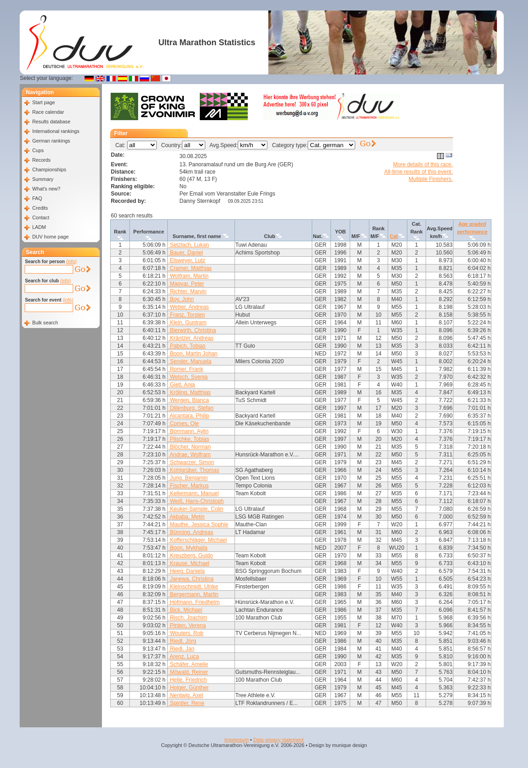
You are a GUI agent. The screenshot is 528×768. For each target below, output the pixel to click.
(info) (71, 261)
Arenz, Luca (183, 656)
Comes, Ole (183, 423)
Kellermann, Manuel (193, 493)
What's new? (46, 188)
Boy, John (181, 299)
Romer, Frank (185, 369)
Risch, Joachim (187, 617)
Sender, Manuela (189, 361)
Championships (49, 169)
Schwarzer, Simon (191, 462)
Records (41, 160)
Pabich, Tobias (186, 346)
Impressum (236, 739)
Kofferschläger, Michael (197, 540)
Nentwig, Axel (185, 695)
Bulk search (45, 322)
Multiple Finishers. (431, 179)
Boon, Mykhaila (187, 548)
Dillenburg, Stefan (190, 408)
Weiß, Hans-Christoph (196, 501)
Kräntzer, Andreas (190, 338)
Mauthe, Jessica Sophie (198, 524)
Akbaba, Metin (186, 517)
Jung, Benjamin (188, 478)
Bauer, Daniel (185, 252)
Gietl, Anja (181, 384)
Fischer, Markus (188, 485)
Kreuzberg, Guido (190, 555)
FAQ (37, 198)
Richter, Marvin (187, 291)
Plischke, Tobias (188, 439)
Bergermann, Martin (193, 594)
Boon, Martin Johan (192, 353)
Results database (51, 121)
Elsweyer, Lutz (186, 260)
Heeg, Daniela (186, 571)
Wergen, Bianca (188, 400)
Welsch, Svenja (188, 377)
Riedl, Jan (181, 649)
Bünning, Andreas (190, 532)
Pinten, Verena (187, 625)
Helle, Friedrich (187, 680)
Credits (40, 208)
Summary (42, 179)
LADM (39, 227)
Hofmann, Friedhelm (193, 602)
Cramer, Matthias (190, 268)
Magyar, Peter (186, 284)
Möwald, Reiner (188, 672)
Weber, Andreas (188, 307)
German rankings (51, 140)
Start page (43, 102)
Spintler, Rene (186, 703)
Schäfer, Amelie (188, 664)
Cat (394, 236)
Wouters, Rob (185, 633)
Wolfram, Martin (188, 276)
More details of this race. (423, 164)
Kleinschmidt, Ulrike (193, 586)
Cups (37, 150)
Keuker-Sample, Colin (195, 509)
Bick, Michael (185, 610)
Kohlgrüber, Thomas (193, 470)
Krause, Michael (188, 563)
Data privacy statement (278, 739)
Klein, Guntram (187, 322)
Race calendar (48, 112)
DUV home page (50, 236)
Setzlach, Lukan (188, 245)
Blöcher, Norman (189, 447)
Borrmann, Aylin (188, 431)
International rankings (55, 131)
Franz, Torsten (186, 315)
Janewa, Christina (190, 579)
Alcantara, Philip (188, 416)
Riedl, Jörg (182, 641)
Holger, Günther (188, 687)
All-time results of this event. (418, 172)
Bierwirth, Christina (192, 330)
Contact (40, 217)
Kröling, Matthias (189, 392)
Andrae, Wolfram (189, 454)
